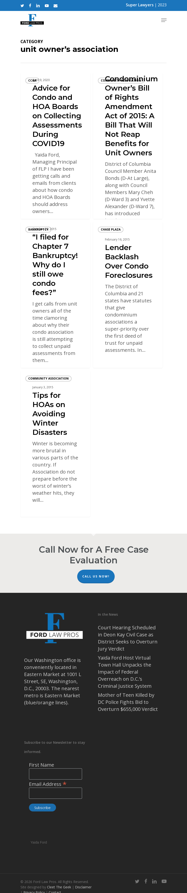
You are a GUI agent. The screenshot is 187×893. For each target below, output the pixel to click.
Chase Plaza (111, 229)
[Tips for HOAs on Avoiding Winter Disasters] (55, 444)
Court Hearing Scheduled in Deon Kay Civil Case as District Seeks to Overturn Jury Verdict (128, 638)
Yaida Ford (38, 841)
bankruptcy (38, 229)
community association (121, 80)
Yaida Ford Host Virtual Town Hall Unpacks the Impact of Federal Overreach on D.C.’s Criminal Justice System (124, 671)
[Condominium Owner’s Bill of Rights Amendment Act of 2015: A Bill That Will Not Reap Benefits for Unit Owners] (128, 146)
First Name (41, 765)
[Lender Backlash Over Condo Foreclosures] (128, 295)
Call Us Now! (96, 576)
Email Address (48, 784)
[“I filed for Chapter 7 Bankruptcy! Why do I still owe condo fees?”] (55, 295)
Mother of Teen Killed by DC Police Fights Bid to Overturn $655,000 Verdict (128, 702)
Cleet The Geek (59, 887)
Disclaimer (83, 887)
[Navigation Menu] (164, 20)
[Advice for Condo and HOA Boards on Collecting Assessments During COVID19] (55, 146)
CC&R (32, 80)
